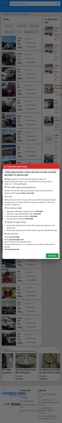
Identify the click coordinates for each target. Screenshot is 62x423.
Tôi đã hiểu (52, 256)
